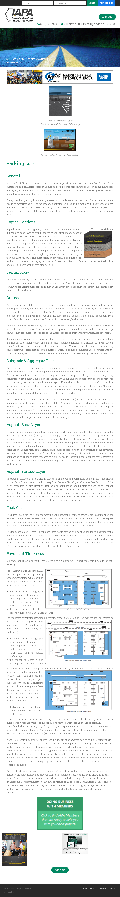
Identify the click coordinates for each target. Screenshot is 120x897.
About (93, 888)
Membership (106, 3)
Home (6, 59)
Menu (107, 16)
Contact (103, 888)
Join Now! (60, 870)
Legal (113, 888)
